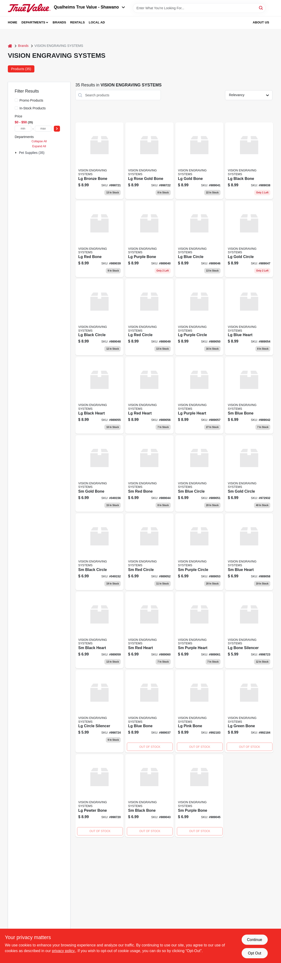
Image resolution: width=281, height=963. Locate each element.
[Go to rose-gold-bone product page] (149, 160)
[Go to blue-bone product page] (149, 711)
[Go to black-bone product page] (249, 160)
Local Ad (97, 22)
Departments (33, 22)
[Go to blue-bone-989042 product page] (249, 395)
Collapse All (39, 141)
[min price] (23, 129)
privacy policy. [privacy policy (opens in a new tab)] (63, 951)
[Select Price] (57, 129)
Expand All (39, 146)
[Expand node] (16, 153)
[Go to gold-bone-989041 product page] (199, 160)
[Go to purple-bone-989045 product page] (199, 795)
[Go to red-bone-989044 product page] (149, 473)
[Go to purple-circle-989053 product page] (199, 551)
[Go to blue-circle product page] (199, 239)
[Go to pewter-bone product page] (99, 795)
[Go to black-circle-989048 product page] (99, 317)
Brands (59, 22)
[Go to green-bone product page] (249, 711)
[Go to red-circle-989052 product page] (149, 551)
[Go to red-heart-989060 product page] (149, 630)
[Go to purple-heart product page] (199, 395)
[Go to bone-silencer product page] (249, 630)
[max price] (43, 129)
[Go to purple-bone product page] (149, 239)
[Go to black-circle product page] (99, 551)
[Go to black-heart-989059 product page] (99, 630)
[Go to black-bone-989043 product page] (149, 795)
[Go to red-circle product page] (149, 317)
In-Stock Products (32, 108)
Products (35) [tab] (21, 69)
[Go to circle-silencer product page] (99, 711)
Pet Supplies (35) (31, 153)
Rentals (77, 22)
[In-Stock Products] (16, 108)
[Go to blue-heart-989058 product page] (249, 551)
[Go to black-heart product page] (99, 395)
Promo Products (31, 100)
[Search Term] (199, 8)
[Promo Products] (16, 100)
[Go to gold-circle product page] (249, 473)
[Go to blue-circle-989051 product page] (199, 473)
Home (12, 22)
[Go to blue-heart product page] (249, 317)
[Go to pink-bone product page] (199, 711)
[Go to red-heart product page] (149, 395)
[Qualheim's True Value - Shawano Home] (29, 8)
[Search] (261, 8)
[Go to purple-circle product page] (199, 317)
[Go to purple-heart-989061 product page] (199, 630)
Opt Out (254, 953)
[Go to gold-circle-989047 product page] (249, 239)
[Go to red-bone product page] (99, 239)
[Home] (10, 45)
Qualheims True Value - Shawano (89, 7)
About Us (261, 22)
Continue (254, 940)
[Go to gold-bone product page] (99, 473)
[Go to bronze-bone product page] (99, 160)
